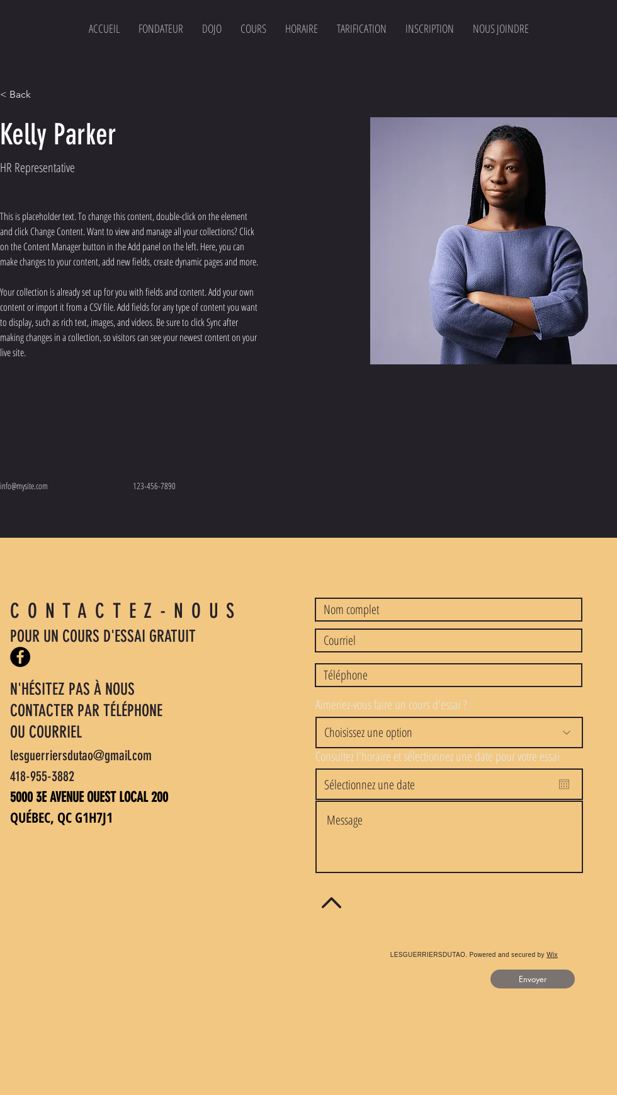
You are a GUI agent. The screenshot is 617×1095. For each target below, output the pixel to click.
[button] (429, 28)
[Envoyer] (532, 979)
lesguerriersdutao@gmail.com (81, 755)
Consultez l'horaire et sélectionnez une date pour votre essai (437, 756)
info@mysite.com (24, 486)
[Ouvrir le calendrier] (564, 784)
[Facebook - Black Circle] (20, 657)
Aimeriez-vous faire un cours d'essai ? (391, 704)
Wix (552, 954)
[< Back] (25, 95)
